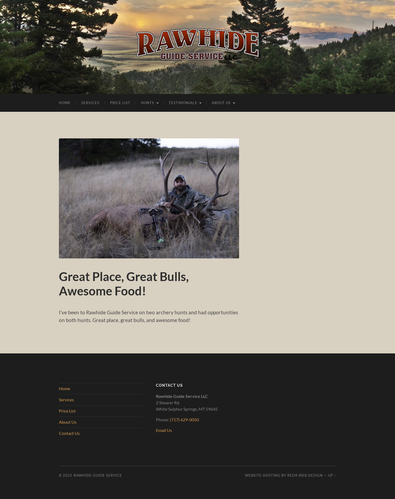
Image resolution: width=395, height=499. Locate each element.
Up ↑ (332, 475)
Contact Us (69, 433)
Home (65, 103)
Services (90, 103)
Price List (120, 103)
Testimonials (183, 103)
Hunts (147, 103)
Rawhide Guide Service (98, 475)
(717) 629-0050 (184, 419)
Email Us (164, 430)
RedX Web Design (305, 475)
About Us (221, 103)
